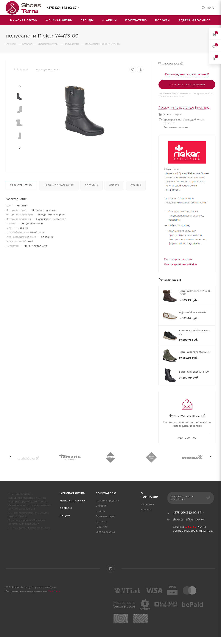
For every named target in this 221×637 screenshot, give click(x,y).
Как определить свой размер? (187, 74)
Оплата (114, 185)
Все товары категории (178, 259)
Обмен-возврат (105, 516)
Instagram (111, 569)
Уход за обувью (105, 531)
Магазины (147, 504)
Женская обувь (72, 493)
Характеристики (21, 185)
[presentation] (19, 86)
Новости (146, 509)
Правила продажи (107, 500)
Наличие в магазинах (59, 185)
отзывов (189, 530)
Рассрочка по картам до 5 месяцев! (184, 107)
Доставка (91, 185)
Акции (65, 515)
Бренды (66, 507)
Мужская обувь (72, 500)
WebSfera (54, 591)
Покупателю (106, 493)
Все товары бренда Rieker (180, 264)
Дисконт (101, 505)
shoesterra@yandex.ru (188, 519)
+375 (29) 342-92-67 (62, 8)
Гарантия (102, 526)
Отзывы (135, 185)
